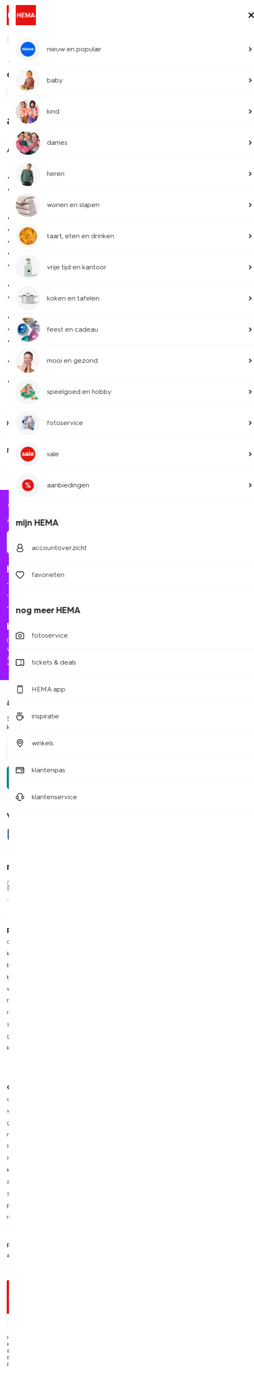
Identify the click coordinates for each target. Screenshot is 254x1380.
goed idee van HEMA (37, 1122)
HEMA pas (146, 953)
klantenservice (37, 61)
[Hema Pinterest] (97, 834)
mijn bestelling (33, 583)
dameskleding (26, 941)
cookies (93, 1255)
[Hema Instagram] (64, 834)
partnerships (24, 1205)
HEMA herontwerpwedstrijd (170, 1000)
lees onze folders (156, 965)
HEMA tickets (150, 1036)
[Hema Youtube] (131, 834)
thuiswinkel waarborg (194, 1255)
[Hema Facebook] (13, 834)
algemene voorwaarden (41, 1255)
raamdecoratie (27, 1012)
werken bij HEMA (30, 1110)
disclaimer (80, 1244)
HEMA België (150, 1099)
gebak (15, 1036)
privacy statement (33, 1244)
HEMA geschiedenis (34, 1146)
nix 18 (119, 1255)
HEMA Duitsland (154, 1110)
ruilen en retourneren (44, 607)
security (113, 1244)
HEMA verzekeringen (161, 1047)
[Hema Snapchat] (81, 834)
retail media (23, 1216)
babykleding (24, 965)
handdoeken (24, 1000)
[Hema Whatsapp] (47, 834)
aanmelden (127, 778)
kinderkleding (25, 953)
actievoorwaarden (32, 1181)
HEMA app (146, 941)
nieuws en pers (27, 1134)
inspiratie (144, 1059)
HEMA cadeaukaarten (162, 1024)
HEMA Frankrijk (152, 1122)
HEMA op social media (163, 988)
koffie (14, 1047)
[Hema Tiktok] (114, 834)
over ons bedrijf (28, 1099)
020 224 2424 (27, 640)
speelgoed (22, 1024)
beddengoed (25, 977)
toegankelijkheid (155, 1244)
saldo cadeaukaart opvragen (47, 1193)
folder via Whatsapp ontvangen (175, 977)
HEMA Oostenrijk (155, 1134)
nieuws (141, 1071)
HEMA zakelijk (26, 1158)
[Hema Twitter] (30, 834)
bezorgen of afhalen (43, 595)
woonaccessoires (30, 988)
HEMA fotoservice (157, 1012)
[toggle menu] (240, 16)
